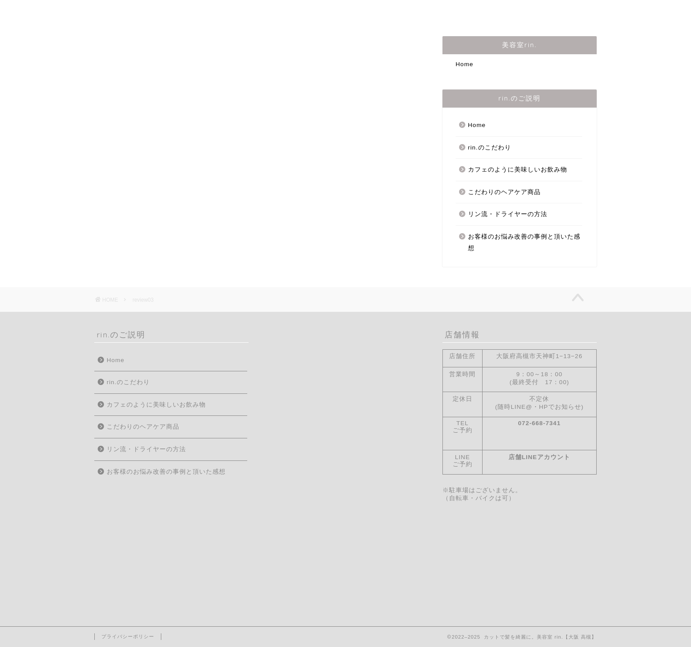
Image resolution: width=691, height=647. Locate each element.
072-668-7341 (539, 423)
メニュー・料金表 (374, 12)
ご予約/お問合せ (451, 12)
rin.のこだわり (300, 12)
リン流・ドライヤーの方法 (507, 214)
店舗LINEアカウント (539, 457)
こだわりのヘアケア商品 (504, 192)
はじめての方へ (173, 12)
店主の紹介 (237, 12)
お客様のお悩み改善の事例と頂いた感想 (524, 242)
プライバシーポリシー (127, 636)
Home (115, 12)
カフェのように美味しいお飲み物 (517, 169)
